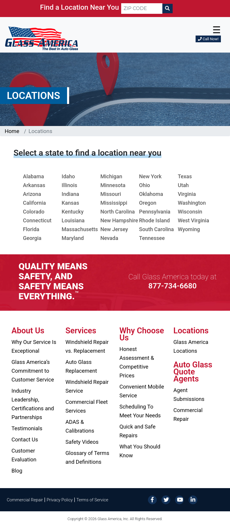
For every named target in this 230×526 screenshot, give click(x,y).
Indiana (70, 194)
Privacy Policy (60, 500)
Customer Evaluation (23, 455)
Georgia (32, 238)
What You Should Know (139, 450)
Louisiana (73, 220)
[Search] (167, 8)
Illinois (69, 185)
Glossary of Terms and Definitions (87, 457)
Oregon (147, 203)
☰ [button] (216, 30)
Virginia (187, 194)
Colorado (33, 212)
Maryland (73, 238)
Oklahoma (151, 194)
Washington (192, 203)
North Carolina (117, 212)
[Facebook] (152, 499)
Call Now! (208, 39)
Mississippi (113, 203)
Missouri (110, 194)
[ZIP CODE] (141, 8)
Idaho (68, 176)
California (34, 203)
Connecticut (37, 220)
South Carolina (156, 229)
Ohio (144, 185)
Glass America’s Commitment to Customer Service (32, 371)
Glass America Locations (191, 346)
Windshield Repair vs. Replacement (87, 346)
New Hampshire (119, 220)
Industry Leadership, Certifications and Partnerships (32, 404)
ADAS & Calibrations (80, 426)
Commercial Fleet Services (87, 406)
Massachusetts (80, 229)
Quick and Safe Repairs (137, 431)
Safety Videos (82, 442)
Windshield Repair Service (87, 386)
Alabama (33, 176)
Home (12, 131)
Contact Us (24, 439)
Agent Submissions (189, 394)
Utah (183, 185)
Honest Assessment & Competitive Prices (136, 362)
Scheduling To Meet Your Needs (140, 411)
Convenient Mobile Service (141, 391)
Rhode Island (154, 220)
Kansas (70, 203)
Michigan (111, 176)
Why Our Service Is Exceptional (33, 346)
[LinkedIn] (193, 499)
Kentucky (73, 212)
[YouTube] (179, 499)
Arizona (32, 194)
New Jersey (114, 229)
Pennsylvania (155, 212)
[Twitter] (165, 499)
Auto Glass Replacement (81, 366)
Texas (185, 176)
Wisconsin (190, 212)
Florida (31, 229)
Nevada (109, 238)
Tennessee (152, 238)
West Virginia (193, 220)
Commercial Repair (188, 414)
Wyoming (189, 229)
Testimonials (26, 428)
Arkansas (34, 185)
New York (150, 176)
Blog (16, 471)
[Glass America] (41, 38)
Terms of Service (92, 500)
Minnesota (112, 185)
